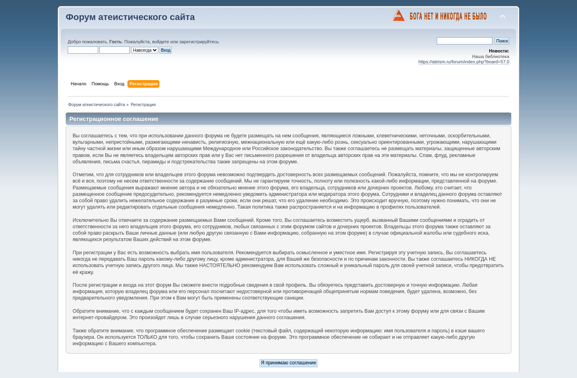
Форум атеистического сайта (130, 17)
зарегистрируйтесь (198, 41)
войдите (160, 41)
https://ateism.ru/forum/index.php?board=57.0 (463, 61)
